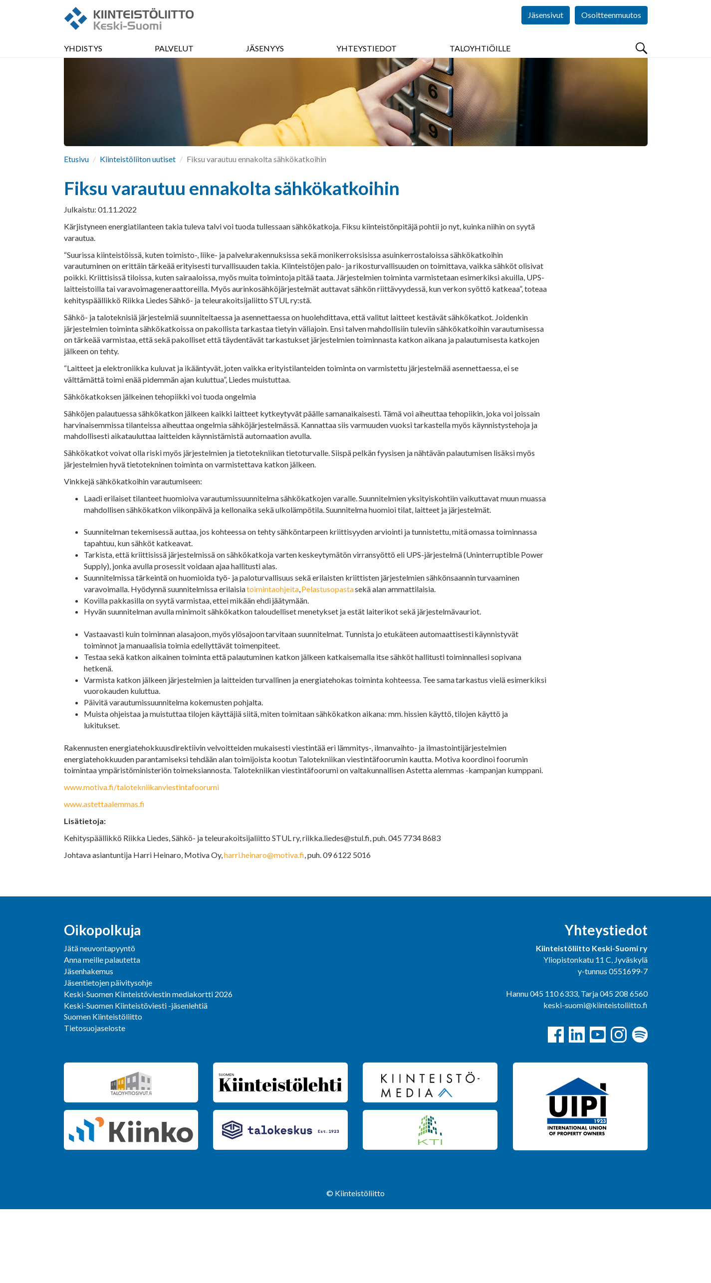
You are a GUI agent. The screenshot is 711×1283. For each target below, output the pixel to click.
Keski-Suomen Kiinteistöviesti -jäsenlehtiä (136, 1079)
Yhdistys (83, 59)
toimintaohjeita (272, 662)
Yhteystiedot (366, 59)
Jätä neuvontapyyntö (99, 1022)
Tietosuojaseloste (94, 1101)
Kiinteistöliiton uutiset (138, 232)
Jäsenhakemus (88, 1045)
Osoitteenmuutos (611, 29)
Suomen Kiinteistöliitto (103, 1090)
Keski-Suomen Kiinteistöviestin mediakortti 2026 (148, 1067)
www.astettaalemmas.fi (104, 877)
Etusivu (76, 232)
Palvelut (174, 59)
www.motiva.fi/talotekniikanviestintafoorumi (141, 860)
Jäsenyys (265, 59)
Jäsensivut (545, 29)
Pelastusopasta (327, 662)
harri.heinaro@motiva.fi (264, 928)
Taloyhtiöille (480, 59)
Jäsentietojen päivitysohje (108, 1056)
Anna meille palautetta (102, 1033)
